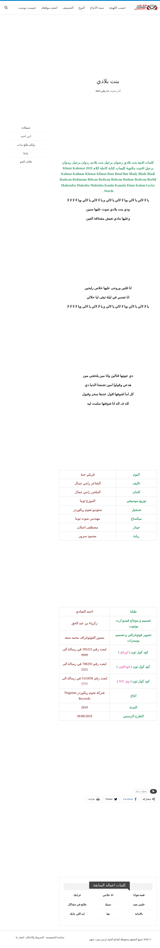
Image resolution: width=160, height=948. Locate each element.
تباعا (25, 153)
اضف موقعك (49, 7)
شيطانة (25, 127)
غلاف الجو (26, 161)
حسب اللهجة (117, 7)
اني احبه (26, 136)
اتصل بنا (20, 937)
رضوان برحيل (141, 791)
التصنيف (68, 7)
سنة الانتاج (97, 7)
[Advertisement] (80, 45)
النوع (82, 7)
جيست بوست (27, 7)
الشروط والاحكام (35, 937)
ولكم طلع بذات (26, 144)
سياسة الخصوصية (55, 937)
